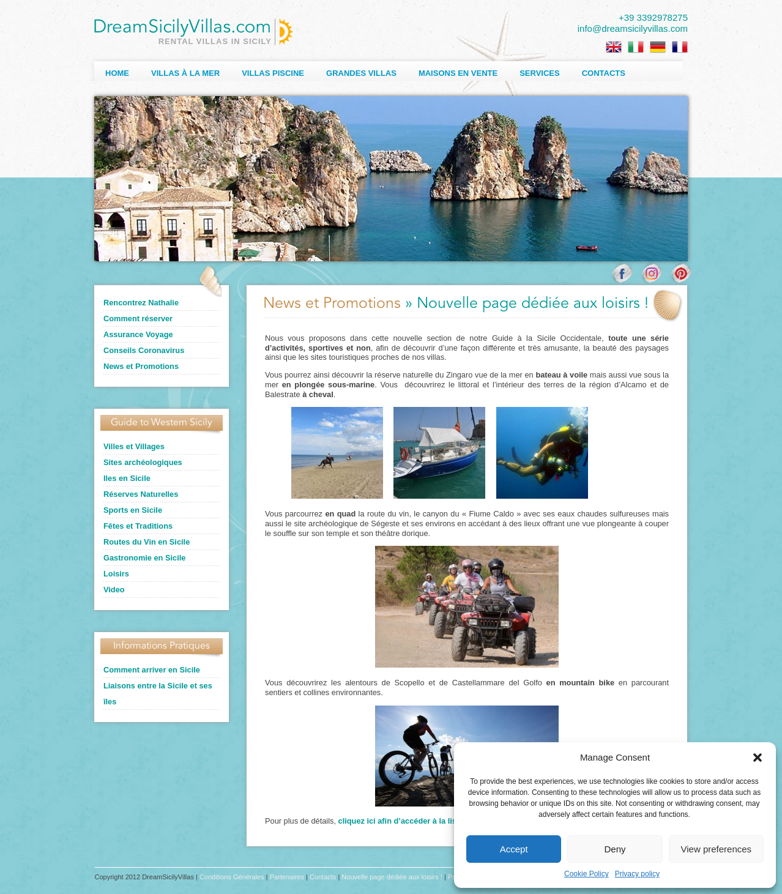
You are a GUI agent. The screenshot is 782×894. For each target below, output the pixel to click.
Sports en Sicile (132, 510)
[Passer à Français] (680, 47)
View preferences (716, 849)
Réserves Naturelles (140, 494)
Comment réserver (138, 318)
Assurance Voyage (138, 334)
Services (539, 73)
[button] (757, 757)
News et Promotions (141, 366)
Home (117, 73)
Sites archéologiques (142, 462)
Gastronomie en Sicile (144, 557)
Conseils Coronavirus (143, 350)
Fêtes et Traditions (138, 526)
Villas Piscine (273, 73)
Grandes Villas (361, 73)
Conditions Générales (231, 877)
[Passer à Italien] (636, 47)
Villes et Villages (134, 446)
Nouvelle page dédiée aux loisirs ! (391, 877)
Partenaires (287, 877)
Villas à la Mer (185, 73)
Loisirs (116, 573)
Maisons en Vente (458, 73)
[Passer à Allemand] (658, 47)
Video (114, 589)
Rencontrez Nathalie (141, 302)
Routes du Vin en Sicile (146, 541)
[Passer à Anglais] (614, 47)
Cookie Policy (586, 874)
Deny (614, 849)
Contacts (603, 73)
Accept (514, 849)
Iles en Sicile (127, 478)
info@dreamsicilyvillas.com (633, 28)
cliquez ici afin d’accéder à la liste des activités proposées (446, 820)
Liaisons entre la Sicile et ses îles (157, 693)
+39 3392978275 (653, 17)
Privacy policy (637, 874)
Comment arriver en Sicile (151, 669)
